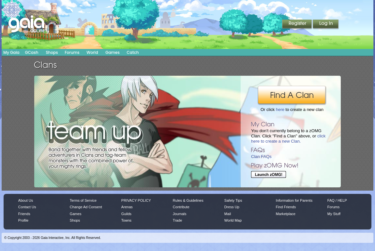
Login (326, 24)
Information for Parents (294, 200)
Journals (180, 214)
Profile (23, 220)
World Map (233, 220)
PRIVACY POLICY (136, 200)
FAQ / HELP (337, 200)
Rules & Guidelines (188, 200)
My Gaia (11, 52)
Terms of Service (83, 200)
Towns (126, 220)
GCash (31, 52)
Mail (227, 214)
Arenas (127, 207)
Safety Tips (233, 200)
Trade (177, 220)
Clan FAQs (261, 156)
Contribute (181, 207)
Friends (24, 214)
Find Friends (286, 207)
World (92, 52)
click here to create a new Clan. (288, 138)
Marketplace (285, 214)
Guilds (126, 214)
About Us (25, 200)
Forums (72, 52)
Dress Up (231, 207)
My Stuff (333, 214)
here (280, 109)
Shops (52, 52)
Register (297, 24)
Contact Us (27, 207)
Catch (133, 52)
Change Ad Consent (86, 207)
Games (112, 52)
